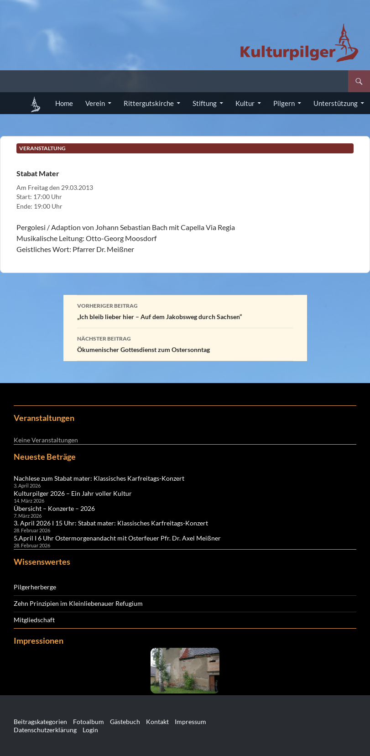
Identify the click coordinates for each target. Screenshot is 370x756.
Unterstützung (335, 103)
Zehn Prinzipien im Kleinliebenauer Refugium (78, 603)
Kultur (245, 103)
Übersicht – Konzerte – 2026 (54, 508)
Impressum (190, 721)
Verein (95, 103)
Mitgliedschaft (34, 620)
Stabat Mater (37, 173)
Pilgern (284, 103)
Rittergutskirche (149, 103)
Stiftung (205, 103)
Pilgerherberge (35, 587)
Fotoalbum (88, 721)
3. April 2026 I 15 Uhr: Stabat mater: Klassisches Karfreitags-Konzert (111, 523)
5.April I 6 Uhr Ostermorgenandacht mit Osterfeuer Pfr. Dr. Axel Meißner (117, 538)
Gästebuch (125, 721)
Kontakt (157, 721)
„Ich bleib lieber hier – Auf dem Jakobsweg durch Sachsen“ (185, 310)
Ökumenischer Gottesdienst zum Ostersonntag (185, 343)
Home (64, 103)
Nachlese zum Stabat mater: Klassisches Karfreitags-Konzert (99, 478)
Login (90, 730)
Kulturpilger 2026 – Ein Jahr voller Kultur (73, 493)
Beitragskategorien (40, 721)
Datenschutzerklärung (45, 730)
